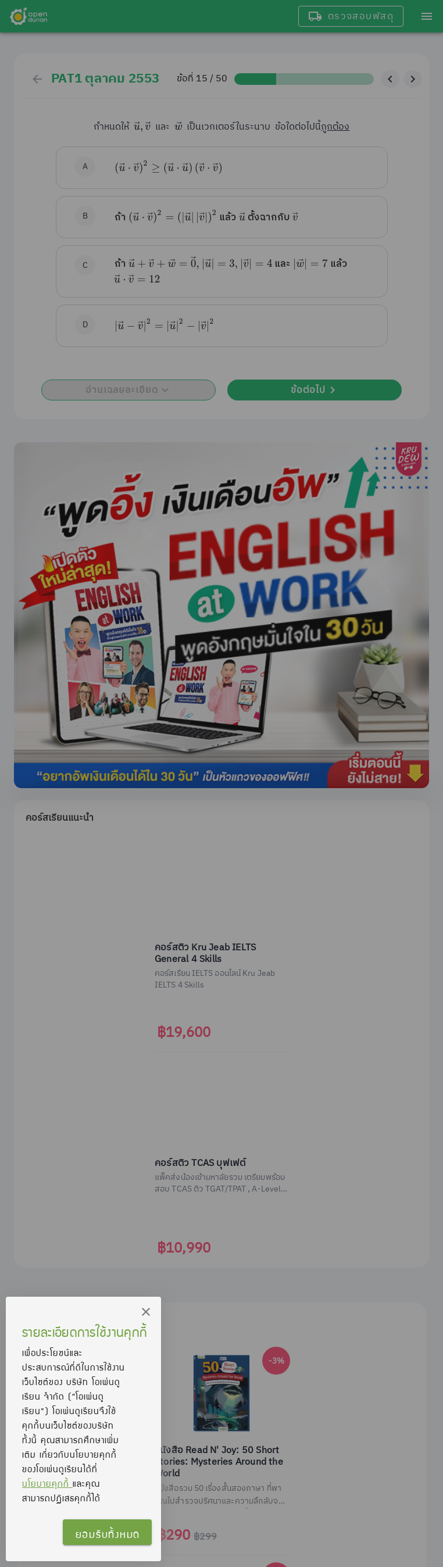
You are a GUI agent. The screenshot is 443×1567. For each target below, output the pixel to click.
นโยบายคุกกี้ (47, 1483)
